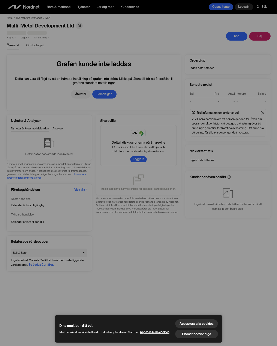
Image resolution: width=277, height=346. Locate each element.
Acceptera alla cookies (197, 324)
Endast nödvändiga (196, 334)
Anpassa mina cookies (154, 332)
